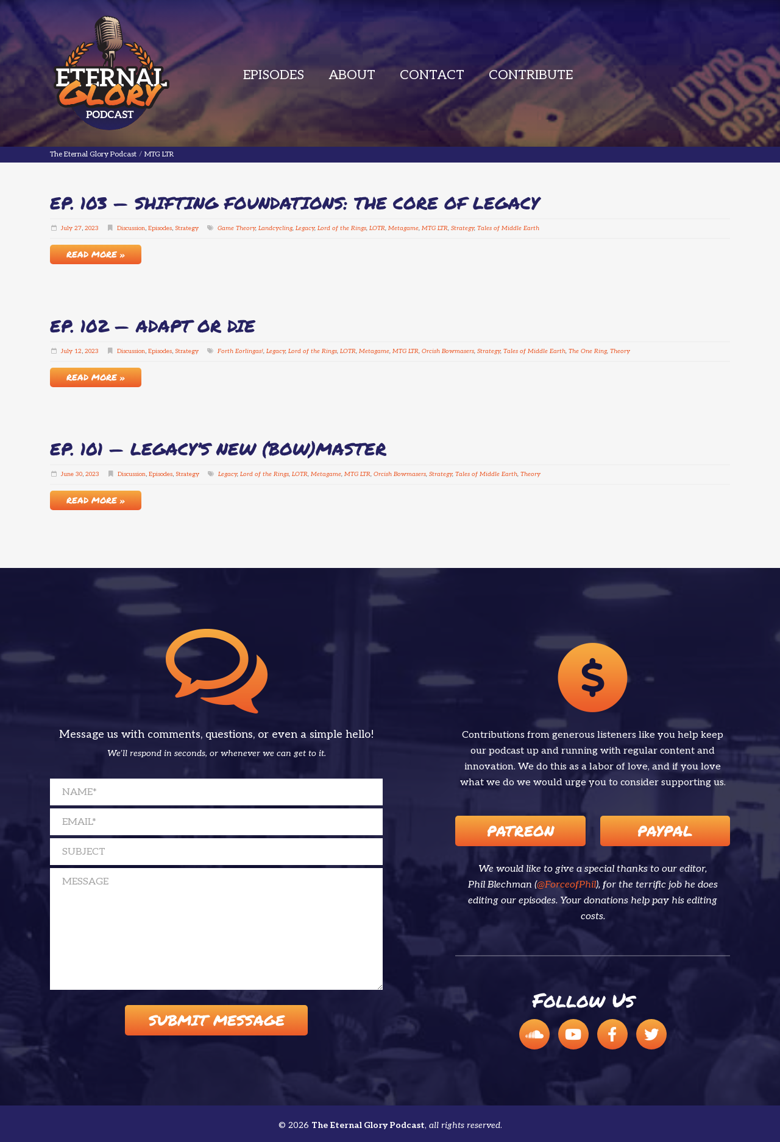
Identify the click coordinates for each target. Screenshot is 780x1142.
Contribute (531, 75)
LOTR (377, 228)
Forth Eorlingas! (240, 351)
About (351, 75)
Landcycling (275, 228)
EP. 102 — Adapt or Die (152, 326)
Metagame (403, 228)
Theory (620, 351)
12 (78, 351)
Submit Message (217, 1020)
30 (79, 474)
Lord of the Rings (341, 228)
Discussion (131, 228)
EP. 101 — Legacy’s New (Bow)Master (218, 448)
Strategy (187, 228)
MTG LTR (435, 228)
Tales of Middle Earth (508, 228)
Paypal (664, 830)
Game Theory (236, 228)
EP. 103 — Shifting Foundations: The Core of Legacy (294, 203)
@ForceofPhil (566, 885)
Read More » (95, 254)
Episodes (273, 75)
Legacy (305, 228)
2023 (92, 228)
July (67, 228)
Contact (432, 75)
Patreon (520, 830)
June (67, 474)
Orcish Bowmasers (448, 351)
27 (78, 228)
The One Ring (588, 351)
